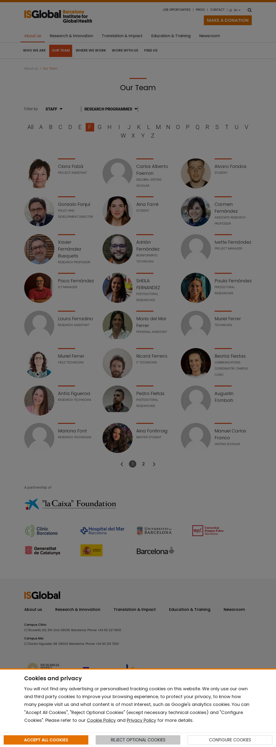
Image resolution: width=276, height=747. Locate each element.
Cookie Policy (101, 720)
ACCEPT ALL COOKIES (46, 740)
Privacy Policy (141, 720)
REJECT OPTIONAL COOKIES (138, 740)
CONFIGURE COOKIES (230, 740)
